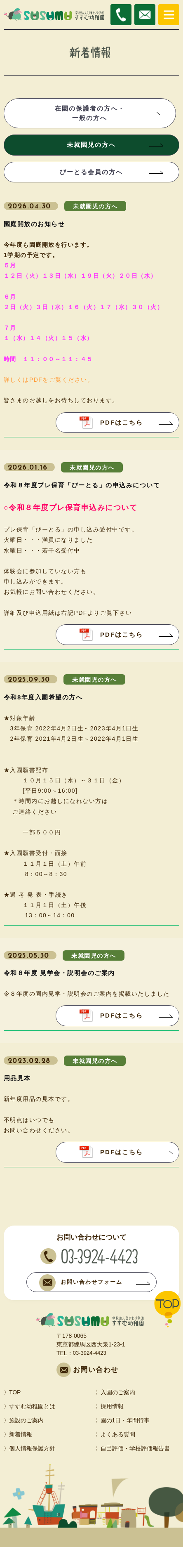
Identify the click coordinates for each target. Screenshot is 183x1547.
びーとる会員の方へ (91, 171)
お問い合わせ (96, 1370)
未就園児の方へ (91, 144)
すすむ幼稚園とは (32, 1406)
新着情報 (20, 1434)
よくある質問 (118, 1434)
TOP (15, 1392)
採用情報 (112, 1406)
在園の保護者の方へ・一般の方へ (90, 113)
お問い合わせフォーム (80, 1282)
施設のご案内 (26, 1420)
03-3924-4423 (89, 1353)
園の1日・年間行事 (125, 1420)
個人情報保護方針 (32, 1448)
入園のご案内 (118, 1392)
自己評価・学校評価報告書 (135, 1448)
